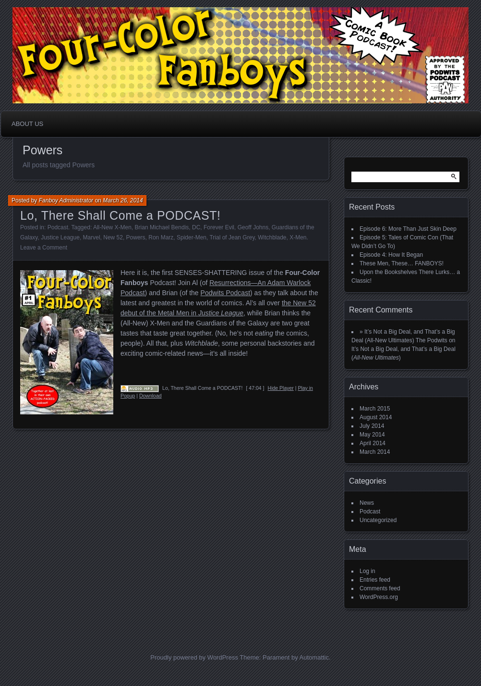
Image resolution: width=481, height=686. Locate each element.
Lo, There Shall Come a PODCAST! (120, 215)
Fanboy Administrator (66, 200)
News (367, 502)
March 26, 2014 (123, 200)
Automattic (314, 657)
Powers (135, 237)
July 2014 (372, 426)
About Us (27, 123)
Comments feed (380, 588)
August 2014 (376, 417)
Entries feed (375, 579)
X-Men (297, 237)
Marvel (91, 237)
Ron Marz (160, 237)
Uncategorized (378, 520)
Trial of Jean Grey (231, 237)
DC (196, 227)
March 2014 (375, 452)
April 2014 (372, 443)
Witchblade (272, 237)
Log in (367, 571)
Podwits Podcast (226, 293)
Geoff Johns (253, 227)
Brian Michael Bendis (162, 227)
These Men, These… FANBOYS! (402, 263)
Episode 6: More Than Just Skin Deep (408, 228)
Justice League (60, 237)
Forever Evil (219, 227)
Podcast (58, 227)
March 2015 (375, 408)
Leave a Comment (43, 247)
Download (150, 396)
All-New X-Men (112, 227)
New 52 (113, 237)
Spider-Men (191, 237)
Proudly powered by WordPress (194, 657)
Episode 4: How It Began (391, 254)
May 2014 (372, 434)
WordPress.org (379, 597)
